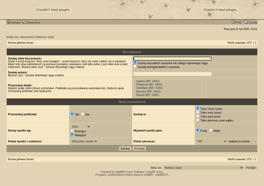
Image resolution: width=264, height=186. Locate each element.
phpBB (119, 172)
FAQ (237, 22)
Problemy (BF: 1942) (168, 84)
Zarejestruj (31, 22)
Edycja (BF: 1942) (168, 95)
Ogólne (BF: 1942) (168, 81)
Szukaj (251, 22)
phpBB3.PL (162, 174)
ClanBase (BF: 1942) (168, 88)
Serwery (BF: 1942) (168, 91)
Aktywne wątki (45, 36)
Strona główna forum (21, 42)
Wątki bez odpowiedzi (20, 36)
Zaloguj (13, 22)
